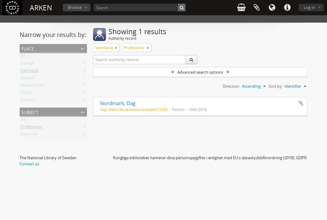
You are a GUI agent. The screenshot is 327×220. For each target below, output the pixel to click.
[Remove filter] (116, 48)
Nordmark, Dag (118, 103)
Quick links (287, 7)
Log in (309, 7)
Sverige (27, 64)
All (23, 57)
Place (27, 48)
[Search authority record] (139, 59)
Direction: (231, 86)
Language (272, 7)
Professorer (31, 127)
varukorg (241, 7)
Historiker (30, 135)
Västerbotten (33, 86)
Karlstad (28, 101)
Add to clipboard (301, 103)
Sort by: (276, 86)
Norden (28, 79)
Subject (30, 112)
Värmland (30, 71)
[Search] (140, 7)
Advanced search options (200, 72)
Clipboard (256, 7)
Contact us (29, 164)
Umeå (26, 93)
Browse (74, 7)
